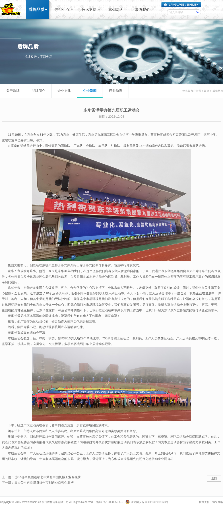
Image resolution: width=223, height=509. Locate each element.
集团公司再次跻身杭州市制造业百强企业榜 (44, 482)
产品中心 (62, 10)
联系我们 (142, 10)
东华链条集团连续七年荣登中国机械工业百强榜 (48, 477)
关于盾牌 (13, 90)
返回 (214, 478)
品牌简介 (38, 90)
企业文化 (64, 90)
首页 (206, 90)
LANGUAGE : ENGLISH (183, 4)
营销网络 (116, 10)
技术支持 (89, 10)
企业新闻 (90, 90)
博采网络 (217, 502)
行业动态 (115, 90)
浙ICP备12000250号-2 (109, 502)
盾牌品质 (36, 9)
